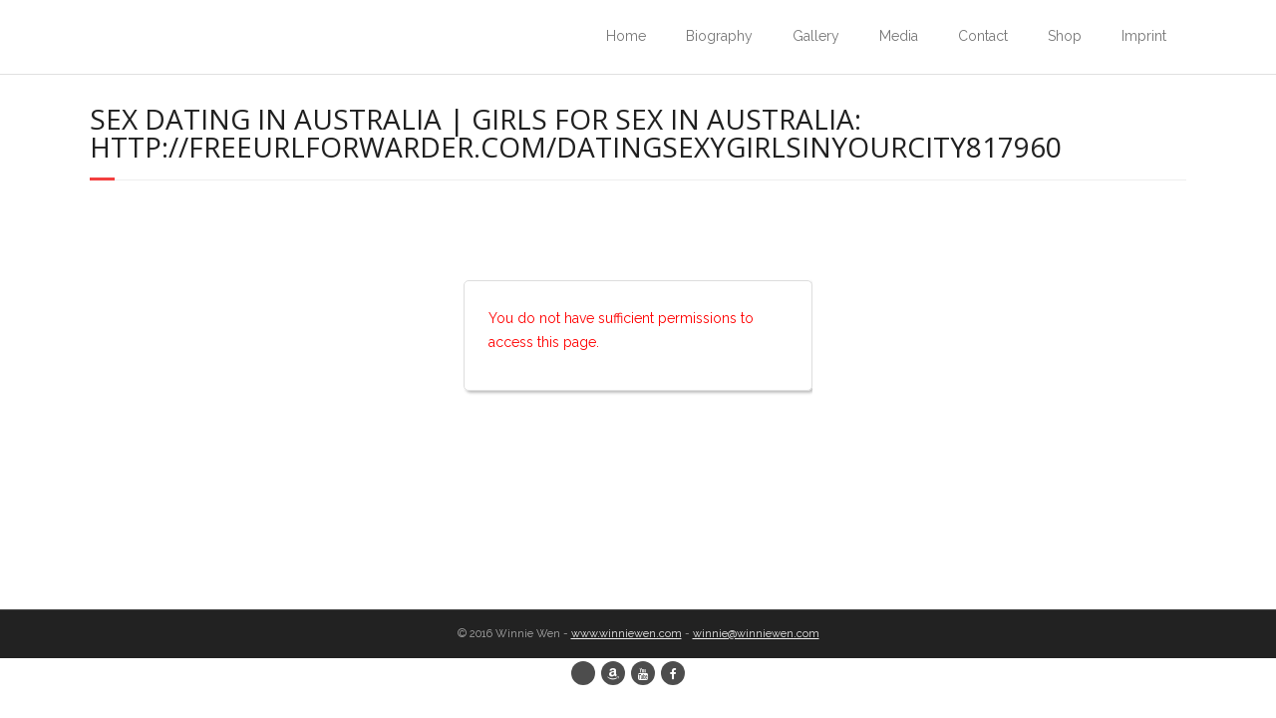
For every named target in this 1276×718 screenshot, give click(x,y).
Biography (719, 36)
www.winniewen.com (626, 633)
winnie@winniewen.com (756, 633)
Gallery (816, 36)
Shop (1065, 36)
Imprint (1143, 36)
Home (626, 36)
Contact (983, 36)
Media (898, 36)
